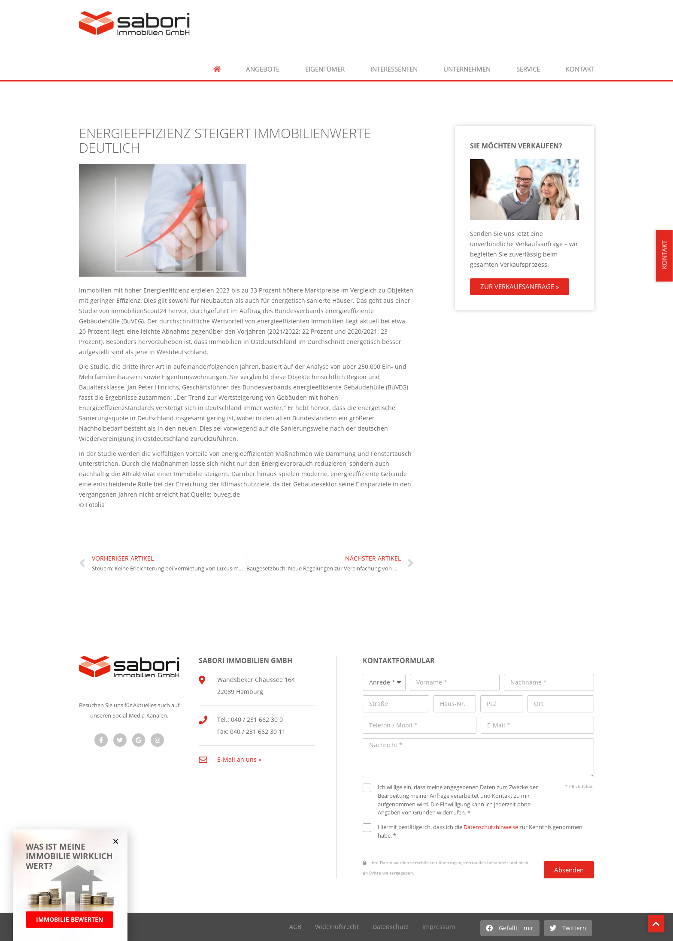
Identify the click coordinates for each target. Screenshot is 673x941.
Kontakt (580, 64)
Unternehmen (467, 64)
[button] (510, 928)
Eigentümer (325, 64)
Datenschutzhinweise (491, 827)
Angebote (262, 64)
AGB (295, 927)
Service (528, 64)
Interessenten (394, 64)
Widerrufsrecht (337, 927)
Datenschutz (391, 927)
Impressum (438, 927)
